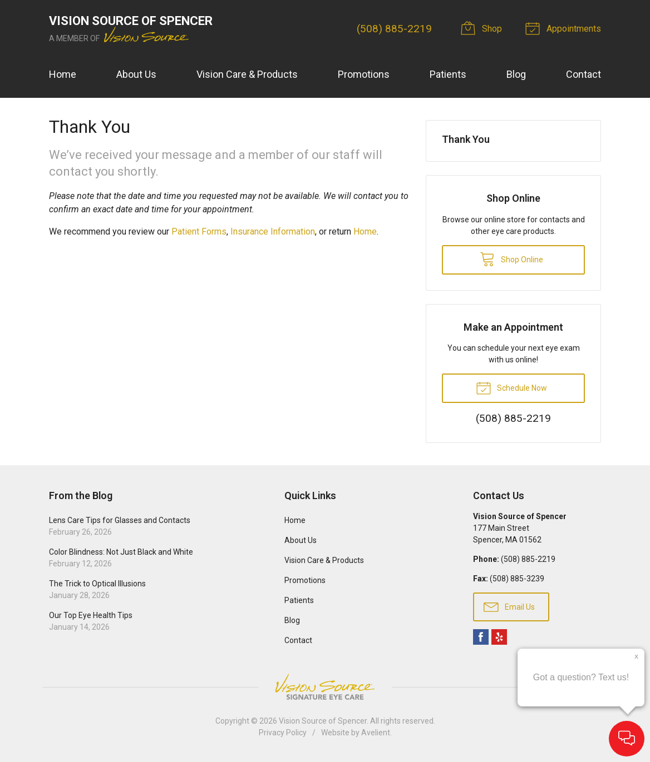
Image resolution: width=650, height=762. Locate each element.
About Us (136, 74)
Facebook (481, 637)
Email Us (509, 606)
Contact (583, 74)
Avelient (375, 732)
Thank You (466, 139)
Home (62, 74)
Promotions (364, 74)
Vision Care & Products (247, 74)
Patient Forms (198, 231)
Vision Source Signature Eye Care (325, 687)
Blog (516, 74)
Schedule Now (511, 387)
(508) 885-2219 (394, 28)
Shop (483, 28)
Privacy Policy (283, 732)
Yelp (499, 637)
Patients (448, 74)
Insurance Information (272, 231)
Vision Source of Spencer (323, 720)
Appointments (565, 28)
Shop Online (511, 258)
